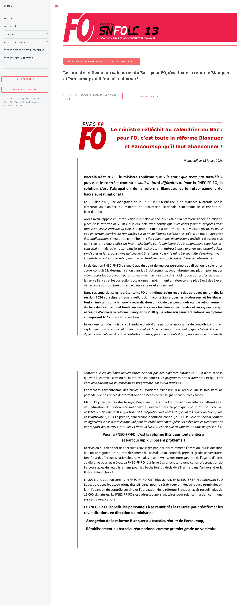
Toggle (56, 6)
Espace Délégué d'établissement (24, 50)
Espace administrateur (18, 58)
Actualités (11, 26)
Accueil (8, 19)
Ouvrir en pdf (150, 96)
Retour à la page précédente (86, 61)
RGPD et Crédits (12, 114)
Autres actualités (124, 61)
